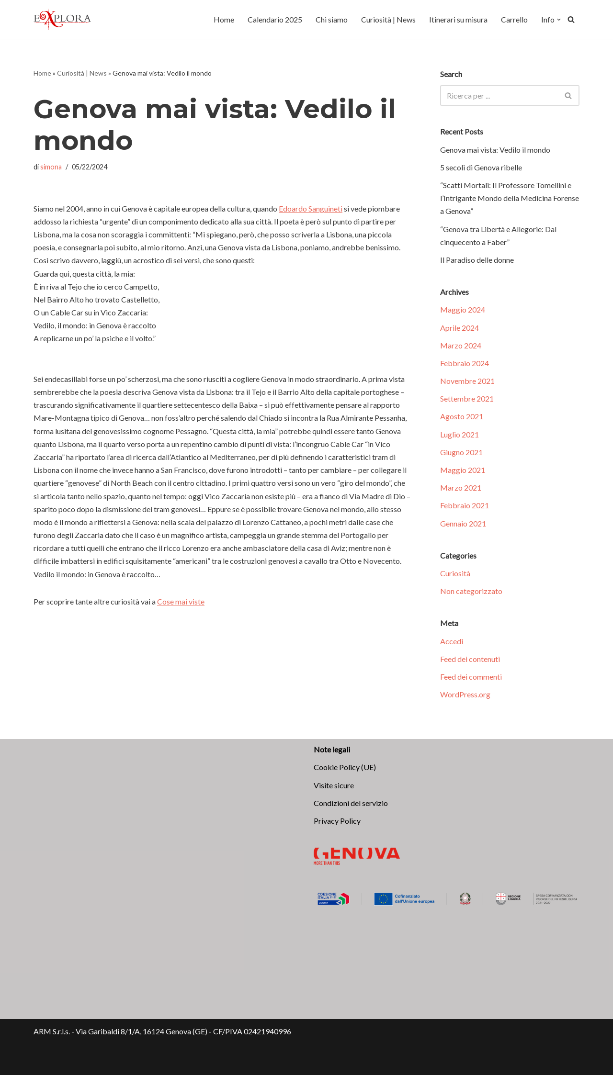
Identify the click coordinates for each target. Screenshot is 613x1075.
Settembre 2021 (467, 398)
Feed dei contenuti (470, 658)
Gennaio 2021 (463, 523)
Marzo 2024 (460, 345)
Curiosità (455, 573)
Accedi (451, 641)
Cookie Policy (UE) (345, 767)
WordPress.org (465, 694)
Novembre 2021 (467, 380)
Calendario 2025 (275, 19)
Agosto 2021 (461, 416)
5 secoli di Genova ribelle (481, 167)
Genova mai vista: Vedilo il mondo (495, 149)
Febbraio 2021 (464, 505)
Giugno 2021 (461, 452)
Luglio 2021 (459, 434)
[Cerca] (571, 19)
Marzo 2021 (460, 487)
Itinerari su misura (458, 19)
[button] (559, 20)
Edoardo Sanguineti (310, 208)
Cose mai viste (180, 601)
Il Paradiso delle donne (477, 259)
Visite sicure (334, 785)
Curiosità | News (388, 19)
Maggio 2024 (462, 309)
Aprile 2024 (459, 327)
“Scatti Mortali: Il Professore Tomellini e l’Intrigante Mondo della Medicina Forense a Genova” (509, 197)
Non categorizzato (471, 590)
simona (51, 167)
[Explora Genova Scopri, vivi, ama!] (62, 19)
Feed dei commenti (471, 676)
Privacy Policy (337, 820)
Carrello (514, 19)
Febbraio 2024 (464, 363)
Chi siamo (332, 19)
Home (224, 19)
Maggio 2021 (462, 469)
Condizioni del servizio (351, 802)
